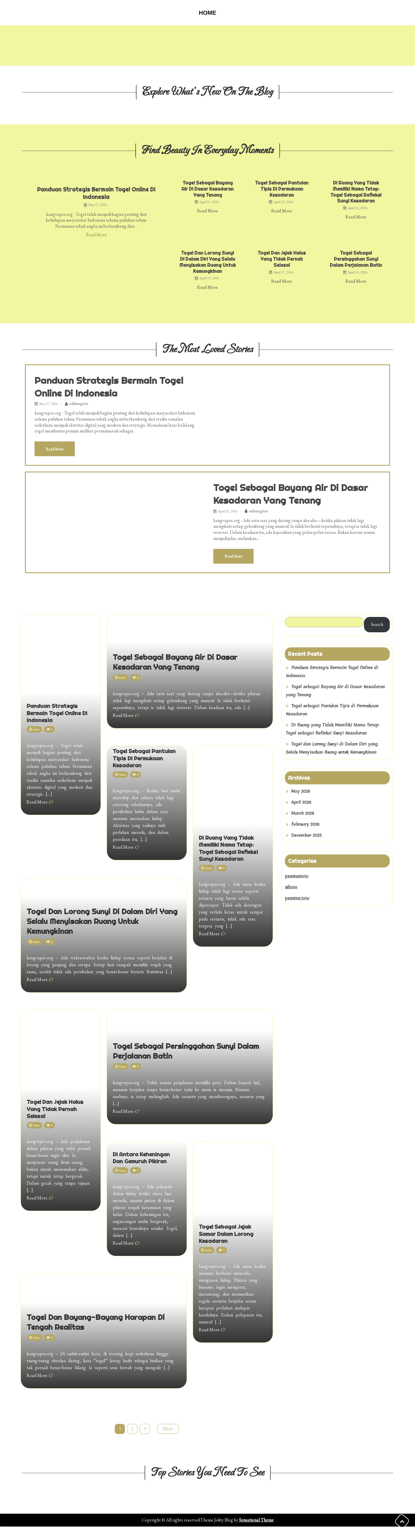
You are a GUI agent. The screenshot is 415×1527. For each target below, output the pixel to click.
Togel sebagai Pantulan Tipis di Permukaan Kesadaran (281, 189)
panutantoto (296, 876)
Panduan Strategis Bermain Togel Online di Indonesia (96, 193)
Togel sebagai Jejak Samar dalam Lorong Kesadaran (232, 1295)
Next (168, 1429)
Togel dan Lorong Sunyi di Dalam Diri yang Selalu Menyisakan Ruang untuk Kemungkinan (207, 262)
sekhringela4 (78, 403)
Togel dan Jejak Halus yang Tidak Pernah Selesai (282, 259)
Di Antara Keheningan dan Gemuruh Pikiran (145, 1170)
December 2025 (306, 836)
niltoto (291, 887)
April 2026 (301, 803)
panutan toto (297, 898)
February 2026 (305, 825)
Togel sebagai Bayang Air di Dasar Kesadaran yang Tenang (207, 189)
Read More (96, 234)
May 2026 (300, 792)
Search (377, 625)
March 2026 (302, 814)
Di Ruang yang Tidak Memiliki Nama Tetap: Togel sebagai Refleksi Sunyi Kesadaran (355, 192)
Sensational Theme (256, 1520)
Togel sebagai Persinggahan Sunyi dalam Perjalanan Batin (356, 259)
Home (207, 13)
